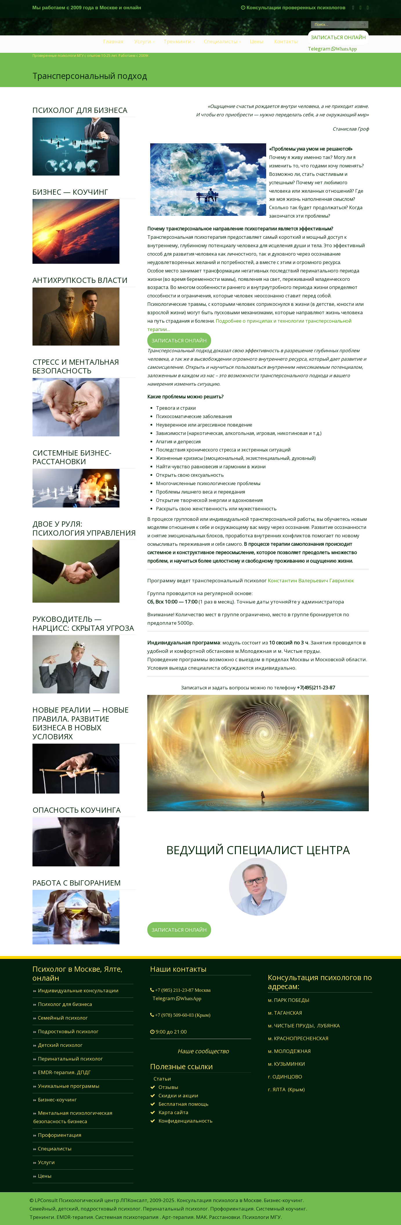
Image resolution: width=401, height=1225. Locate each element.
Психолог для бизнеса (65, 1004)
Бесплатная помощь (183, 1104)
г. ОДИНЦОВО (285, 1076)
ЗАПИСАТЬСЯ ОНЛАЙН (338, 37)
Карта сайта (173, 1112)
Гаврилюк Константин (258, 832)
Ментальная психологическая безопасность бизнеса (73, 1117)
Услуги (46, 1162)
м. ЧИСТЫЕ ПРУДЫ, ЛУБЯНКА (304, 1025)
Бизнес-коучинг (57, 1099)
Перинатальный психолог (70, 1058)
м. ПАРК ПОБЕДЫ (290, 1000)
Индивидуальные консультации (78, 990)
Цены (45, 1175)
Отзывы (168, 1087)
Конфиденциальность (186, 1120)
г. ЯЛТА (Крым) (286, 1089)
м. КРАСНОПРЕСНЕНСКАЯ (298, 1038)
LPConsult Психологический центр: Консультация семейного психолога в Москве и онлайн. (53, 37)
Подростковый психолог (68, 1031)
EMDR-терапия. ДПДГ (64, 1072)
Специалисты (55, 1148)
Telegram (319, 48)
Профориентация (59, 1135)
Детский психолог (60, 1045)
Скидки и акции (178, 1095)
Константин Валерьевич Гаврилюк (311, 580)
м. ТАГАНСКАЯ (285, 1012)
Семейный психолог (63, 1017)
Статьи (162, 1078)
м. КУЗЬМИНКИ (286, 1063)
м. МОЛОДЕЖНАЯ (289, 1051)
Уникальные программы (68, 1086)
